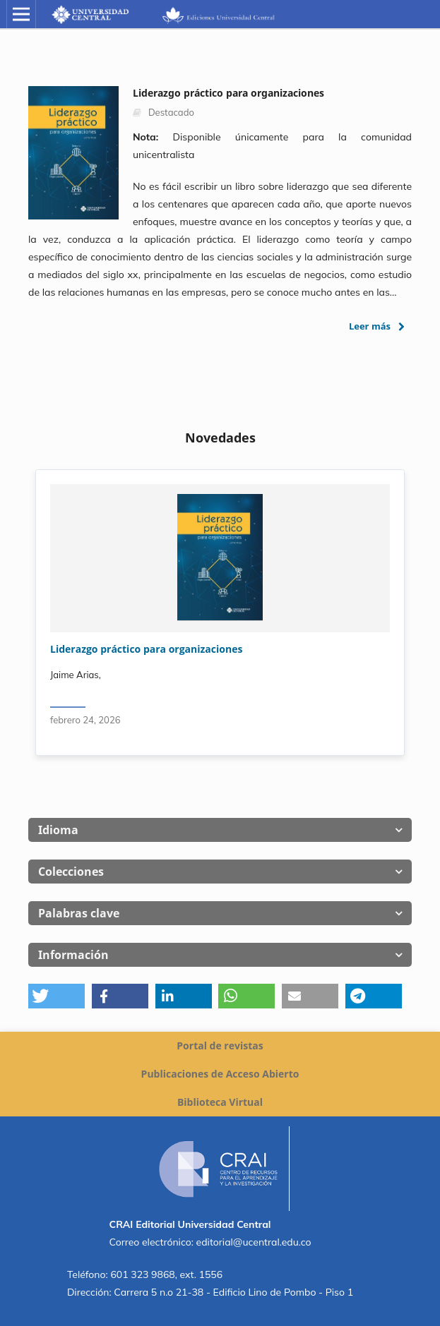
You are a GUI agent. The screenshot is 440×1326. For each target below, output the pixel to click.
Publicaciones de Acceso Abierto (220, 1073)
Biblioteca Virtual (220, 1102)
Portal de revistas (220, 1045)
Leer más (370, 326)
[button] (56, 996)
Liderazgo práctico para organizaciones (146, 649)
